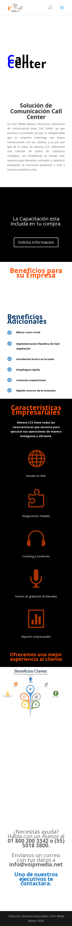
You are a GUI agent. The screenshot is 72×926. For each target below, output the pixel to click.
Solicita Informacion (36, 242)
